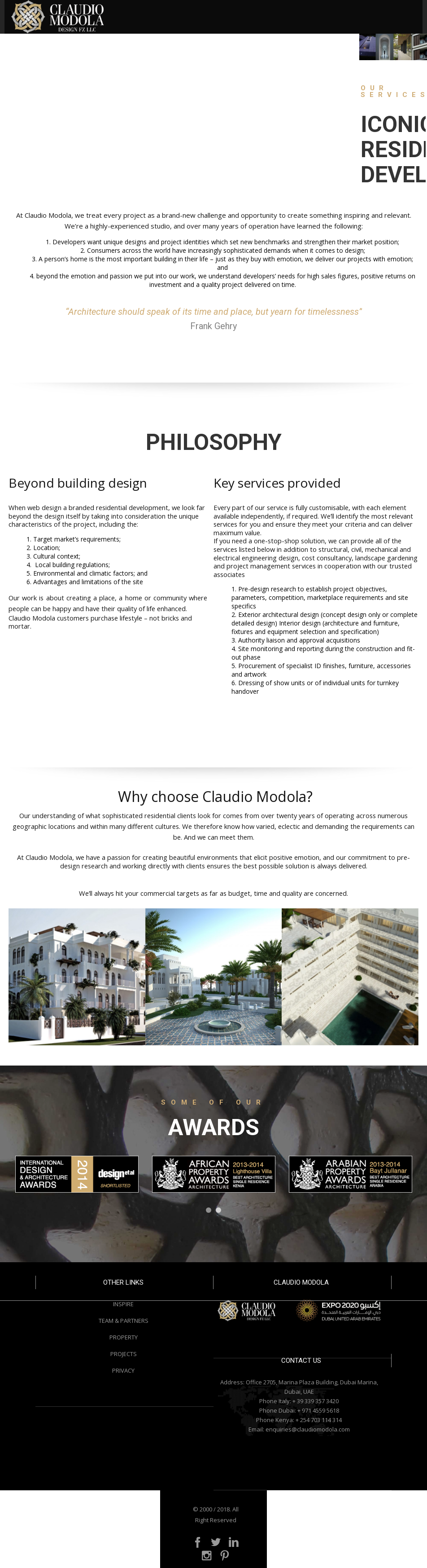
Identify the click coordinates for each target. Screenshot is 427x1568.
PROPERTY (123, 1337)
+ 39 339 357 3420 (315, 1401)
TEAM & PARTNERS (123, 1321)
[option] (77, 1174)
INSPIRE (123, 1304)
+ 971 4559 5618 (318, 1410)
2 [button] (218, 1210)
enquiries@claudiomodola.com (308, 1429)
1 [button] (208, 1210)
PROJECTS (123, 1354)
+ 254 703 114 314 (319, 1420)
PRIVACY (123, 1370)
